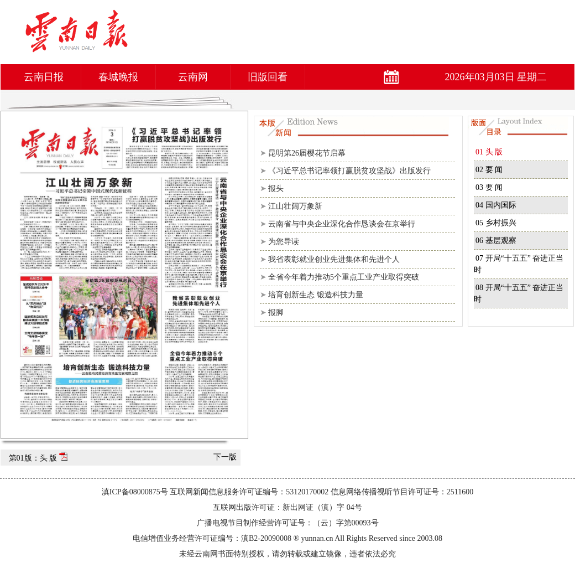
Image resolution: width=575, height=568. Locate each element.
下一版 (225, 457)
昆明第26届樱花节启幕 (307, 153)
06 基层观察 (495, 240)
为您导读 (283, 241)
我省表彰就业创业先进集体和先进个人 (334, 259)
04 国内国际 (495, 205)
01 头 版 (489, 152)
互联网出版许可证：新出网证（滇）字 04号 (287, 507)
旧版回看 (268, 76)
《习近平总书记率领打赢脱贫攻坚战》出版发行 (349, 171)
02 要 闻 (489, 170)
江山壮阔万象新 (295, 206)
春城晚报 (118, 76)
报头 (276, 188)
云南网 (193, 76)
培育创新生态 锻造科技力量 (315, 295)
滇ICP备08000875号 (135, 492)
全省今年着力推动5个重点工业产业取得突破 (343, 277)
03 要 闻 (489, 187)
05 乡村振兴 (495, 223)
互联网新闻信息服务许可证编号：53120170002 (249, 492)
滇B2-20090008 (266, 538)
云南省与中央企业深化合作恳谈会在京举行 (341, 224)
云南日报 (44, 76)
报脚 (276, 312)
